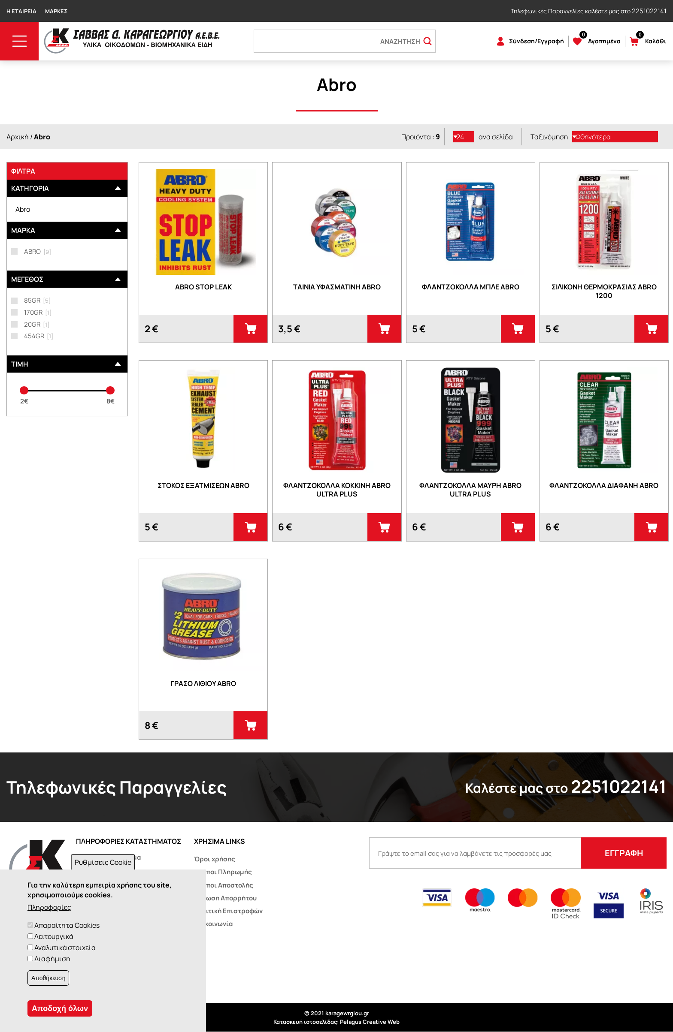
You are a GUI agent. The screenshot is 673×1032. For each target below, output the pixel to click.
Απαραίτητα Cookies (67, 925)
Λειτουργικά (53, 936)
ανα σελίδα (496, 136)
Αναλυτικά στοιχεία (65, 947)
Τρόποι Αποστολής (223, 885)
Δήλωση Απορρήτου (225, 898)
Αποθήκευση (48, 978)
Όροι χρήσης (214, 859)
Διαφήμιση (52, 958)
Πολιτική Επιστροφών (228, 910)
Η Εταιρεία (21, 11)
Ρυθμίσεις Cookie (103, 862)
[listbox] (464, 136)
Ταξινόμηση (549, 136)
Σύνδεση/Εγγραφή (536, 41)
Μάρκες (56, 11)
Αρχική (17, 136)
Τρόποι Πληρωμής (223, 871)
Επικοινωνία (213, 923)
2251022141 (649, 10)
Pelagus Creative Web (370, 1022)
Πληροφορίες (49, 907)
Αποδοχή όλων (60, 1008)
